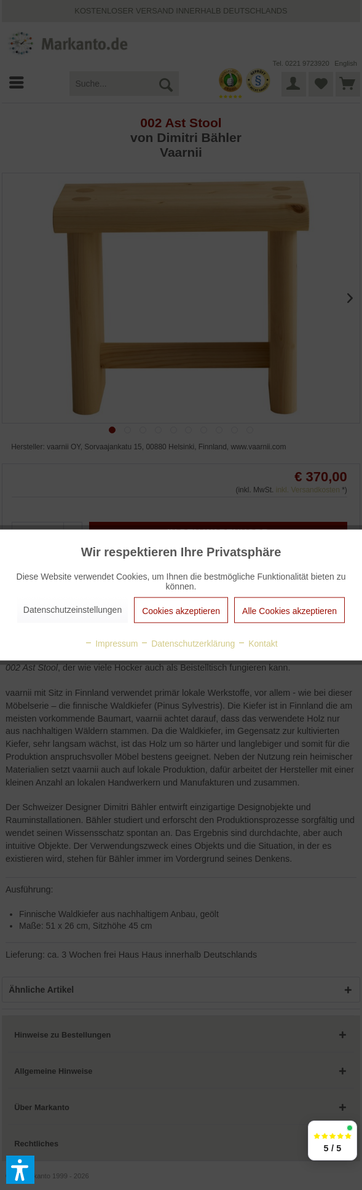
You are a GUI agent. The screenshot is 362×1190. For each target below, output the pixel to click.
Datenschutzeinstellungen (72, 610)
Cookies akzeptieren (181, 611)
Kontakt (257, 643)
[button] (20, 1170)
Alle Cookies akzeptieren (289, 611)
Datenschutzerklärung (187, 643)
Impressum (111, 643)
